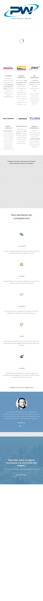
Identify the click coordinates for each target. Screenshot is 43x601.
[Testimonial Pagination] (19, 408)
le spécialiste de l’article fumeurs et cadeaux (8, 86)
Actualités (36, 469)
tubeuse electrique (35, 138)
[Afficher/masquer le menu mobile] (40, 24)
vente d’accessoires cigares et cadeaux (21, 82)
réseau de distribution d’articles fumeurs (34, 82)
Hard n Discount (7, 130)
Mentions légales (19, 469)
